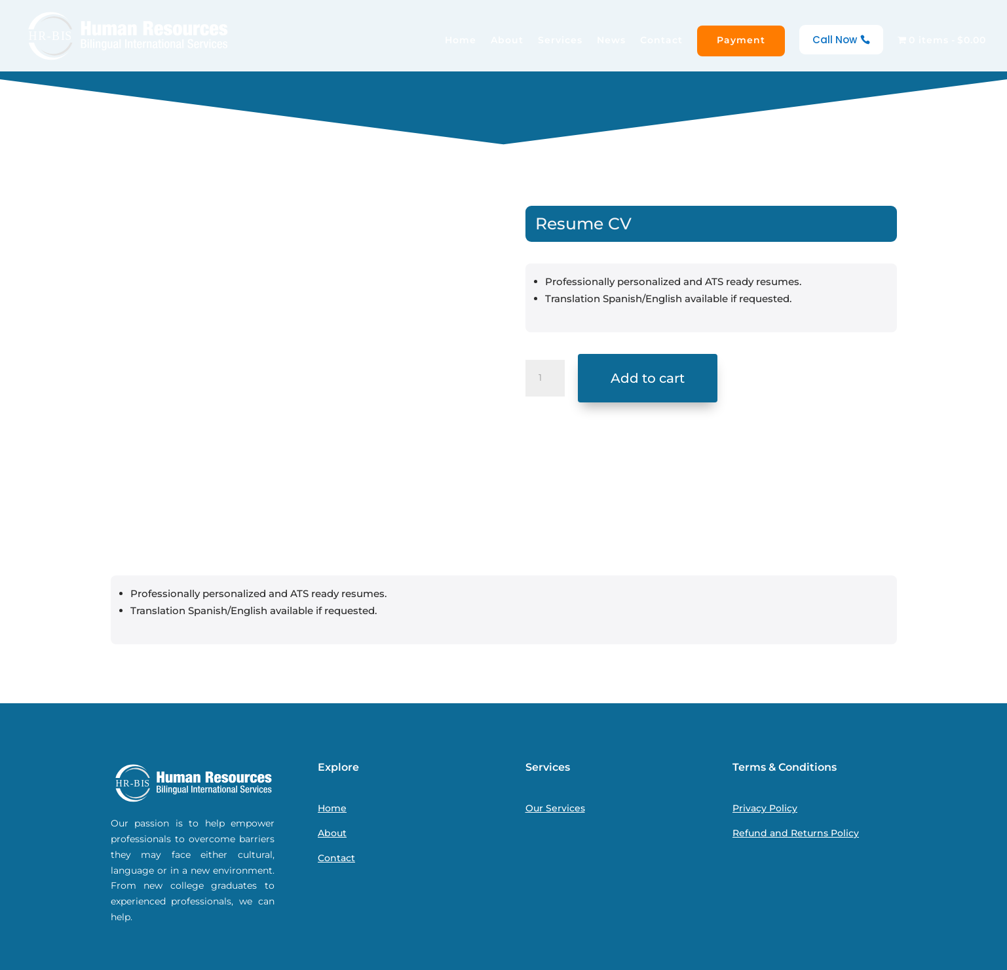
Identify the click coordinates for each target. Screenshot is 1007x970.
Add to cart (648, 378)
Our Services (555, 808)
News (611, 40)
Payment (741, 40)
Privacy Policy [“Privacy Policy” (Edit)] (764, 808)
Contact (661, 40)
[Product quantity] (545, 378)
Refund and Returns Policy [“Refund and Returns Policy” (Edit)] (795, 833)
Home (460, 40)
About (507, 40)
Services (560, 40)
